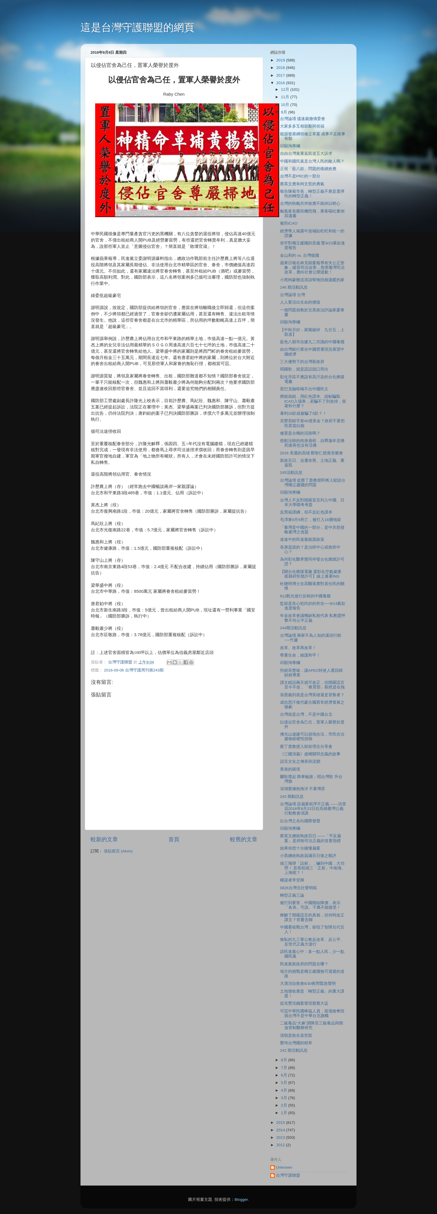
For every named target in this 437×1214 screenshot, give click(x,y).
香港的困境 (290, 769)
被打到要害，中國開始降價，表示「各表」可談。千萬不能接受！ (310, 905)
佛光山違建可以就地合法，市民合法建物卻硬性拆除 (312, 736)
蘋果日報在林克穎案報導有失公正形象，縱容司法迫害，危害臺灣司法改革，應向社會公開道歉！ (312, 267)
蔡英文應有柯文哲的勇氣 (302, 184)
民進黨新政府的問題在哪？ (304, 964)
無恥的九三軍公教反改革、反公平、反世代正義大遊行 (312, 941)
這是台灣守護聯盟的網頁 (137, 27)
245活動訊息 (291, 472)
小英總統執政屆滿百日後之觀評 (308, 856)
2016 (281, 83)
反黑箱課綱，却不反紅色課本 (306, 512)
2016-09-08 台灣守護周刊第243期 (134, 670)
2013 (281, 1137)
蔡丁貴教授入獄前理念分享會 (306, 746)
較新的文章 (104, 839)
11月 (285, 97)
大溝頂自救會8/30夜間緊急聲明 (308, 983)
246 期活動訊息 (294, 287)
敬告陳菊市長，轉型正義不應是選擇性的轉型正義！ (312, 193)
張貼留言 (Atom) (118, 851)
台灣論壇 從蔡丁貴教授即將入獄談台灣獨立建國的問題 (313, 482)
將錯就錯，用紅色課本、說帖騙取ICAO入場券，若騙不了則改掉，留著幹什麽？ (313, 401)
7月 (284, 1068)
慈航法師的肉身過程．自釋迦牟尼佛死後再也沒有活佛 (312, 443)
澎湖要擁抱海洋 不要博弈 (302, 789)
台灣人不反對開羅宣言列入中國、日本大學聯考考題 (312, 502)
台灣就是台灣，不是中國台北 (306, 714)
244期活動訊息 (293, 628)
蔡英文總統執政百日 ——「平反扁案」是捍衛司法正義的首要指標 (310, 838)
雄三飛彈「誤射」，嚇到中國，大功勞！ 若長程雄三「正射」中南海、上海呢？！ (313, 868)
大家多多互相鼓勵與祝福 (302, 126)
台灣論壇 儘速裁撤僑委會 (302, 119)
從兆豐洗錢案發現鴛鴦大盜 (304, 1003)
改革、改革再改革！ (298, 648)
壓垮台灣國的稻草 (296, 1043)
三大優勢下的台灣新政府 (302, 362)
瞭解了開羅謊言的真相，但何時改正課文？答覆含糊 (312, 917)
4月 (284, 1090)
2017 (281, 75)
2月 (284, 1105)
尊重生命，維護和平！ (300, 655)
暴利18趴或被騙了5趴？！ (303, 413)
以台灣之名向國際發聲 (300, 821)
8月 (284, 1060)
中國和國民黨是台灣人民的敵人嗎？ (312, 161)
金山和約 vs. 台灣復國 (299, 255)
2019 (281, 60)
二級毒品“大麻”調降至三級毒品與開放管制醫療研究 (311, 1025)
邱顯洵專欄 (290, 146)
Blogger (241, 1199)
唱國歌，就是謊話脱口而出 (304, 369)
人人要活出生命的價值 (300, 302)
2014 (281, 1130)
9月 (284, 112)
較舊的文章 (243, 839)
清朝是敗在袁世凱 (296, 1035)
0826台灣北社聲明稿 (298, 888)
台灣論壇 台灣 (292, 295)
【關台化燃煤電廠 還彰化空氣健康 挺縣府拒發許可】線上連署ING (311, 574)
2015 (281, 1122)
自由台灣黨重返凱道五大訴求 (306, 153)
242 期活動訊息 (294, 1050)
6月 (284, 1075)
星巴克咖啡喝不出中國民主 (304, 389)
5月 (284, 1082)
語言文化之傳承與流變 (300, 761)
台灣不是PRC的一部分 (300, 176)
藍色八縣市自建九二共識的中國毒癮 (312, 342)
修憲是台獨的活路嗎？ (300, 433)
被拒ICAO (289, 223)
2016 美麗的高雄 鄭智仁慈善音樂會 (311, 453)
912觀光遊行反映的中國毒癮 (305, 596)
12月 (285, 89)
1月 (284, 1113)
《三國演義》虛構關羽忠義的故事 (310, 754)
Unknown (284, 1167)
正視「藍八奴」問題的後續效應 (308, 169)
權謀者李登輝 (292, 880)
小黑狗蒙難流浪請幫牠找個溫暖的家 (312, 280)
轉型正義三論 (292, 895)
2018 (281, 67)
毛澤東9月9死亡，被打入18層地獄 (310, 520)
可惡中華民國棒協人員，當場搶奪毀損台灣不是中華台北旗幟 (312, 1013)
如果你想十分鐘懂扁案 (300, 848)
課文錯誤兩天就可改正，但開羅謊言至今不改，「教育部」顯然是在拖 (312, 684)
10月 (285, 105)
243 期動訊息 (292, 796)
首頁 (173, 839)
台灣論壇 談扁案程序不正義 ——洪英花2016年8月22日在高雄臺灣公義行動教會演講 (313, 808)
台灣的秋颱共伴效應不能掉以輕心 (310, 203)
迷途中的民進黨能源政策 (302, 539)
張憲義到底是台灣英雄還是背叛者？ (312, 695)
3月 (284, 1098)
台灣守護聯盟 (288, 1175)
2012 (281, 1145)
